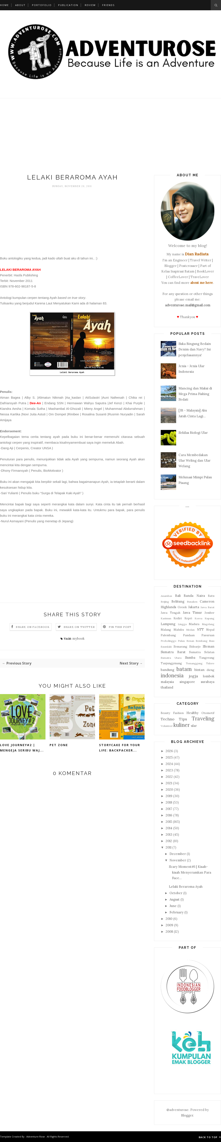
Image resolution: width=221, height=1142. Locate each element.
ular (194, 726)
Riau (211, 640)
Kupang (209, 618)
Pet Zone (59, 745)
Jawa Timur (192, 613)
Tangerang (206, 658)
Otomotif (207, 713)
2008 (169, 931)
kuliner (181, 725)
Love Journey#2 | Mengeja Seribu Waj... (22, 747)
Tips (183, 719)
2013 (169, 834)
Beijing (165, 601)
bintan (199, 670)
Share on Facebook (32, 627)
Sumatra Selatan (201, 652)
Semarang (180, 646)
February (176, 912)
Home (4, 5)
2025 (169, 757)
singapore (187, 682)
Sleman (208, 646)
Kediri (178, 618)
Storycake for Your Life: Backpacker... (119, 747)
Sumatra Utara (171, 657)
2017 (169, 809)
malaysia (167, 682)
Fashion (178, 713)
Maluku (179, 630)
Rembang (201, 640)
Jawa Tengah (170, 613)
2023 (169, 770)
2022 (169, 777)
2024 (169, 764)
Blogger (187, 1115)
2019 (169, 796)
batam (184, 669)
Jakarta (193, 607)
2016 (169, 815)
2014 (169, 828)
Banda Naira (194, 596)
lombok (208, 676)
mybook (78, 638)
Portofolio (42, 5)
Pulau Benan (186, 640)
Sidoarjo (195, 646)
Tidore (210, 663)
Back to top (210, 1137)
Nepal (210, 630)
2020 (169, 789)
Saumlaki (166, 646)
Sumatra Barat (173, 652)
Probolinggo (168, 640)
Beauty (165, 713)
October (176, 893)
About (20, 5)
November (178, 860)
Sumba (190, 658)
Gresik (182, 607)
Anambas (166, 595)
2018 (169, 802)
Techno (167, 719)
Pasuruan (207, 635)
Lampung (168, 624)
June (173, 906)
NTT (200, 629)
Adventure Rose (35, 1136)
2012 (169, 841)
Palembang (168, 635)
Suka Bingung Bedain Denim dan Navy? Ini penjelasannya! (195, 349)
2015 (169, 822)
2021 (169, 783)
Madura (194, 624)
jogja (193, 676)
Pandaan (189, 635)
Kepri (188, 618)
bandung (167, 670)
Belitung (177, 601)
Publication (68, 5)
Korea (198, 618)
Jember (209, 613)
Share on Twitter (79, 627)
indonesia (172, 675)
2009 (169, 925)
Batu (211, 596)
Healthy (192, 713)
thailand (167, 687)
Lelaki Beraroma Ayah (186, 887)
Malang (166, 630)
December (178, 854)
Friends (108, 5)
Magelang (208, 624)
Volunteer (167, 725)
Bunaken (192, 601)
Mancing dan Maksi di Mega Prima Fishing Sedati (195, 394)
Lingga (182, 624)
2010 (169, 919)
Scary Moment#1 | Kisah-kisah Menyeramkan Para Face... (190, 872)
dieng (210, 670)
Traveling (203, 718)
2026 (169, 751)
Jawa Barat (208, 607)
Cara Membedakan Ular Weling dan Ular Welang (194, 460)
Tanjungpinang (171, 663)
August (175, 899)
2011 (168, 847)
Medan (190, 629)
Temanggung (194, 663)
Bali (178, 596)
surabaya (207, 682)
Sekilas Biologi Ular (193, 433)
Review (90, 5)
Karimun (166, 618)
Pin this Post (120, 627)
